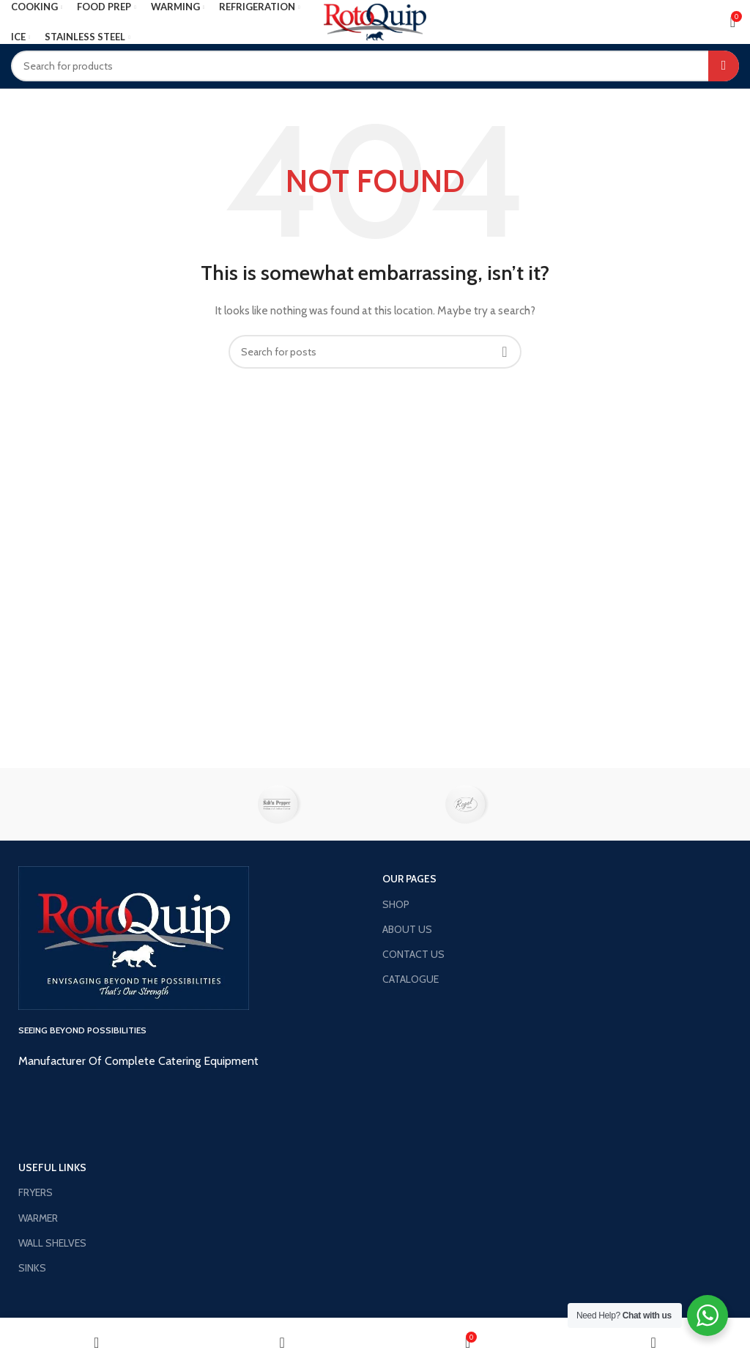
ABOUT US (407, 929)
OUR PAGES (409, 878)
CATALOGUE (410, 979)
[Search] (375, 66)
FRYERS (35, 1192)
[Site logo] (375, 20)
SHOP (395, 904)
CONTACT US (413, 954)
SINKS (32, 1267)
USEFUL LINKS (52, 1167)
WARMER (38, 1218)
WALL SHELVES (52, 1243)
